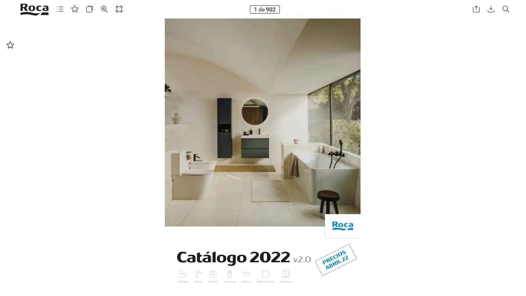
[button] (60, 9)
